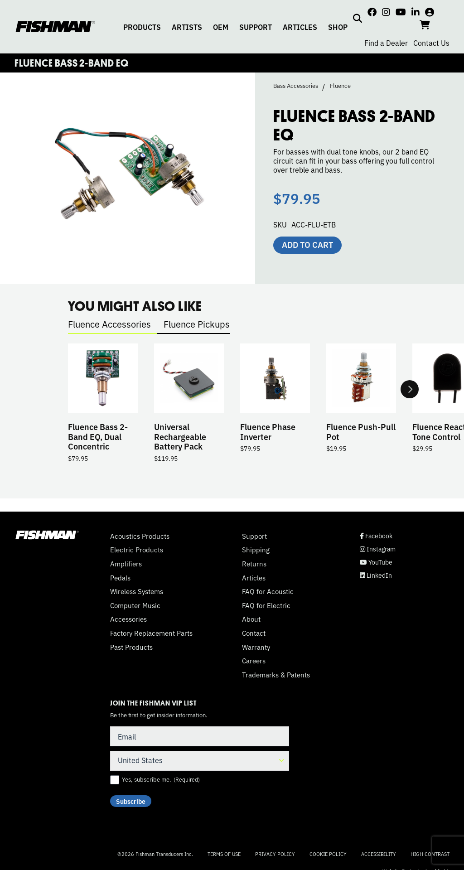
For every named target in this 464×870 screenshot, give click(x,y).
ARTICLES (300, 27)
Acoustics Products (139, 536)
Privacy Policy (275, 853)
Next (410, 390)
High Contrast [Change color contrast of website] (430, 854)
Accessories (128, 619)
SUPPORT (255, 27)
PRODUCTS (142, 27)
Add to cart (307, 244)
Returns (254, 563)
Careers (254, 660)
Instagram (378, 549)
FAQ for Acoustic (268, 591)
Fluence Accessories (109, 324)
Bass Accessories (295, 86)
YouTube (376, 562)
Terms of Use (224, 853)
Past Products (131, 647)
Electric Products (136, 549)
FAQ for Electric (266, 605)
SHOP (338, 27)
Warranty (256, 647)
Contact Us (431, 43)
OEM (220, 27)
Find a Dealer (386, 43)
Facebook (376, 536)
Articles (254, 577)
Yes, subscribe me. (161, 779)
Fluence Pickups (197, 324)
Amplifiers (126, 563)
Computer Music (135, 605)
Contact (254, 633)
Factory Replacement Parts (151, 633)
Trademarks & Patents (276, 674)
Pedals (120, 577)
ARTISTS (187, 27)
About (251, 619)
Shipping (256, 549)
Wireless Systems (136, 591)
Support (254, 536)
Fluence (340, 86)
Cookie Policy (328, 853)
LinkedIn (376, 575)
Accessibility (378, 853)
